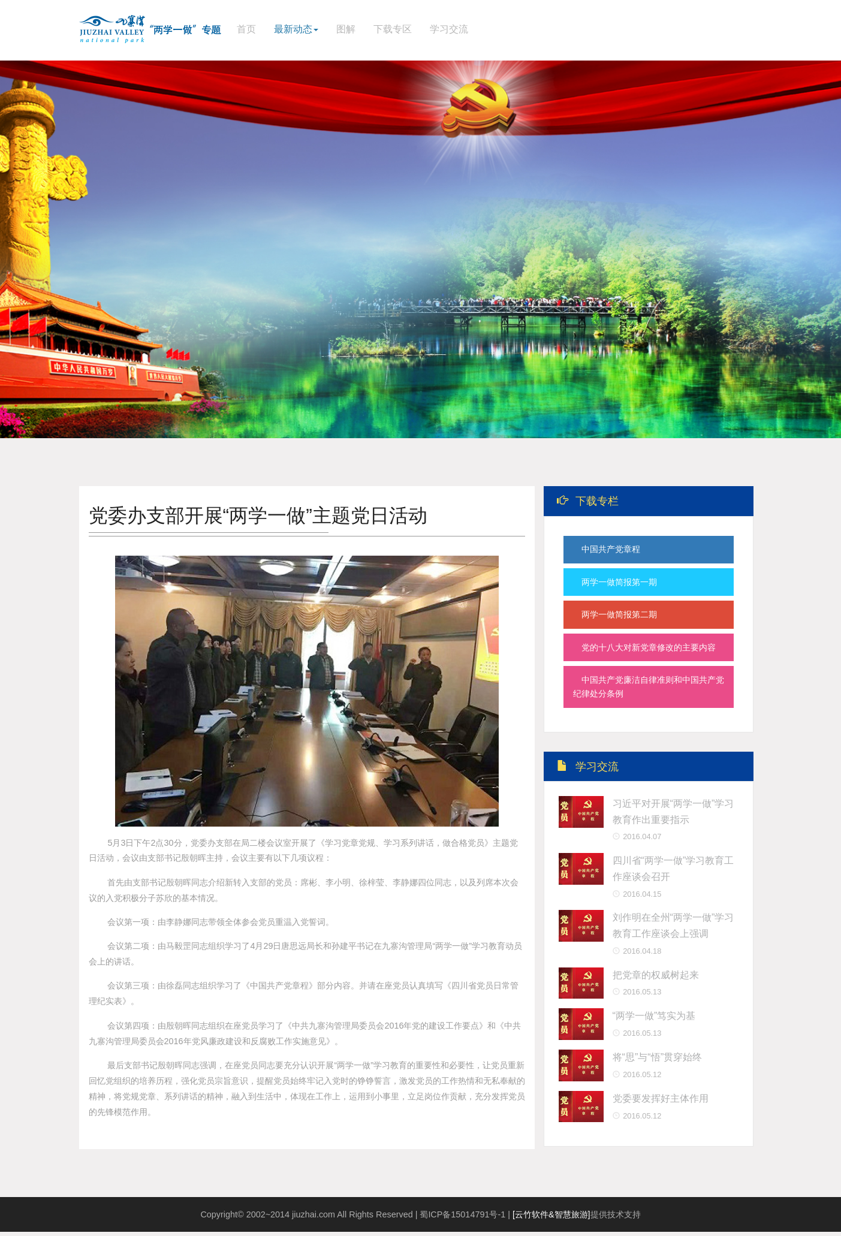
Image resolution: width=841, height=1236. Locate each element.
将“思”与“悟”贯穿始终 (658, 1062)
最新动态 (296, 29)
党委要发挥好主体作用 (661, 1104)
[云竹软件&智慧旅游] (551, 1218)
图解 (345, 29)
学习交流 (449, 29)
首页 (246, 29)
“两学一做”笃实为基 (654, 1021)
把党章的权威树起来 (656, 980)
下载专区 (392, 29)
